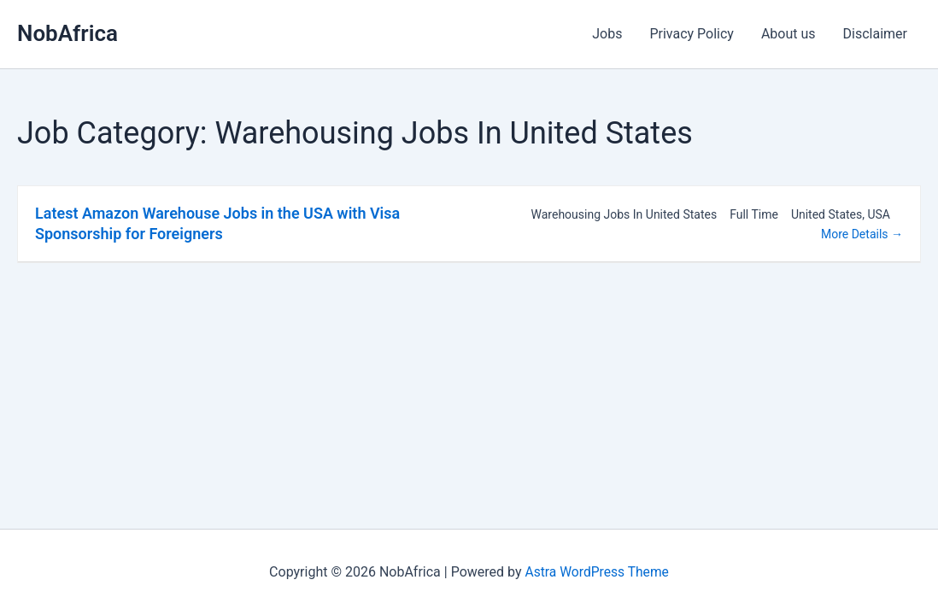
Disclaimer (875, 34)
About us (788, 34)
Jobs (607, 34)
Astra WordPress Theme (596, 572)
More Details (862, 234)
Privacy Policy (691, 34)
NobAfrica (67, 33)
